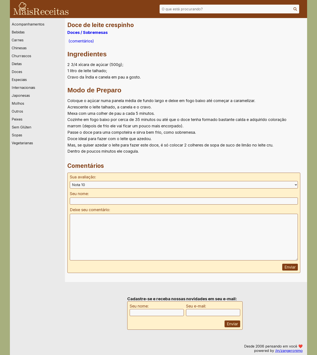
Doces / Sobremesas (87, 32)
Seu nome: (79, 193)
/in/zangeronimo (289, 350)
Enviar (290, 267)
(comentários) (80, 41)
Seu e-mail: (196, 306)
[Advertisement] (272, 65)
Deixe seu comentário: (90, 209)
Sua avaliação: (83, 177)
